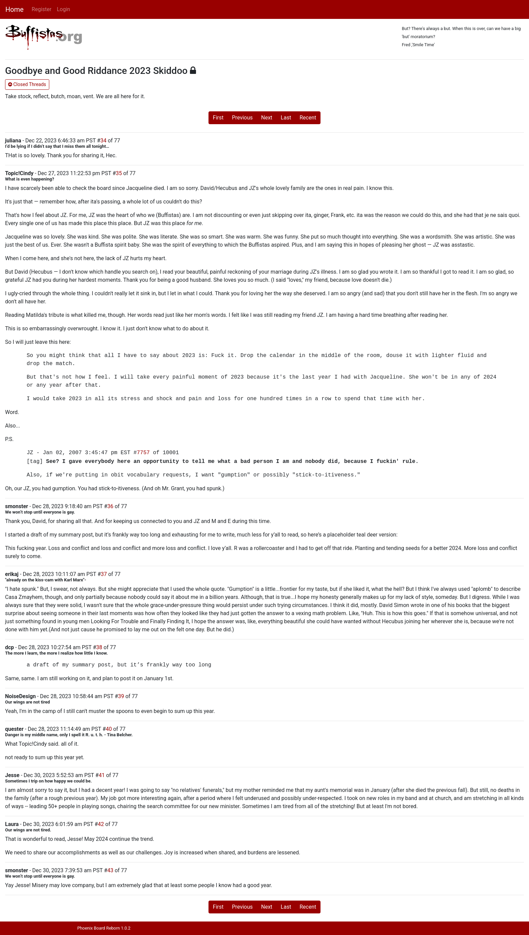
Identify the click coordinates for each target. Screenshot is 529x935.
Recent (308, 117)
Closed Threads (27, 84)
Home (14, 9)
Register (42, 9)
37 (104, 574)
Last (286, 117)
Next (266, 117)
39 (121, 696)
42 (101, 824)
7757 (143, 453)
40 (109, 729)
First (218, 117)
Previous (242, 117)
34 (103, 140)
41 (102, 775)
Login (63, 9)
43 (110, 870)
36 (110, 506)
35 (119, 173)
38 (99, 647)
